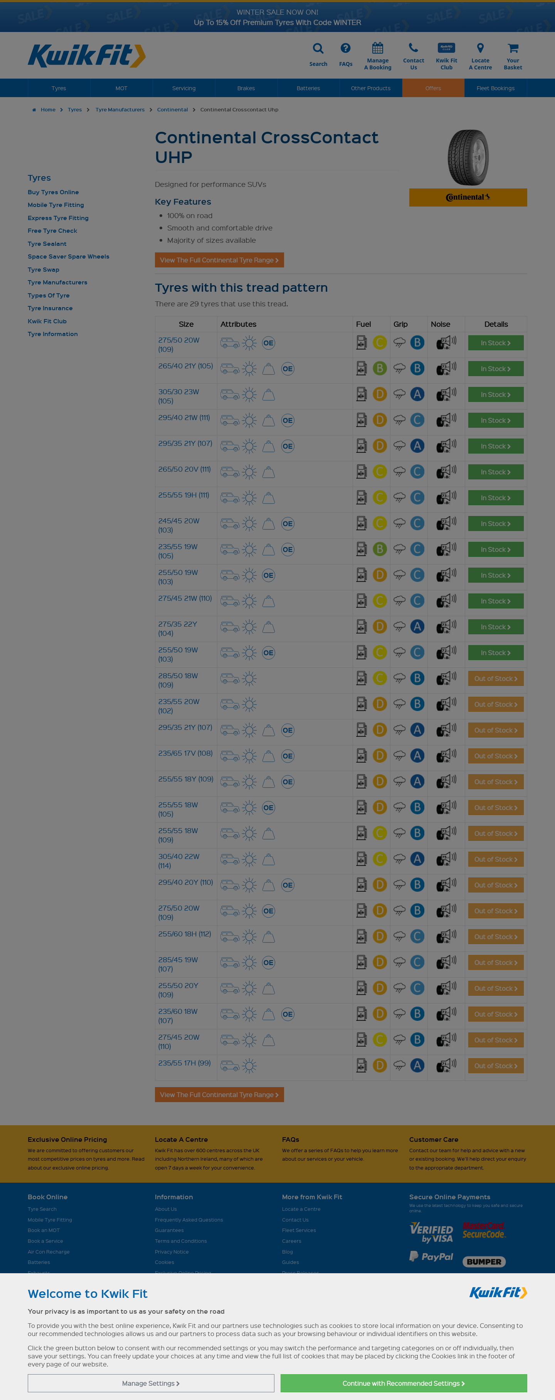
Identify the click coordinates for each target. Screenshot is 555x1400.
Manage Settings (151, 1383)
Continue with (404, 1383)
